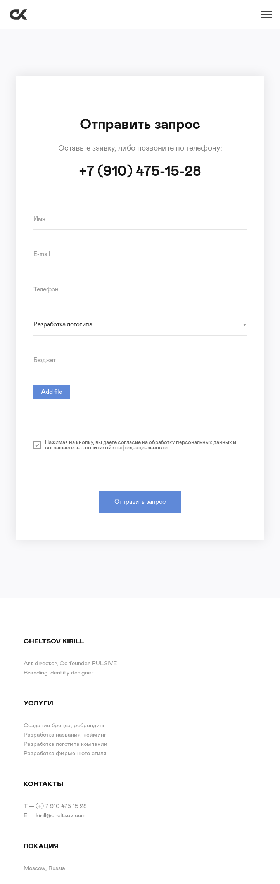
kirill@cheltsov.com (60, 815)
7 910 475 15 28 (66, 806)
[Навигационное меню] (266, 15)
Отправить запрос (140, 502)
